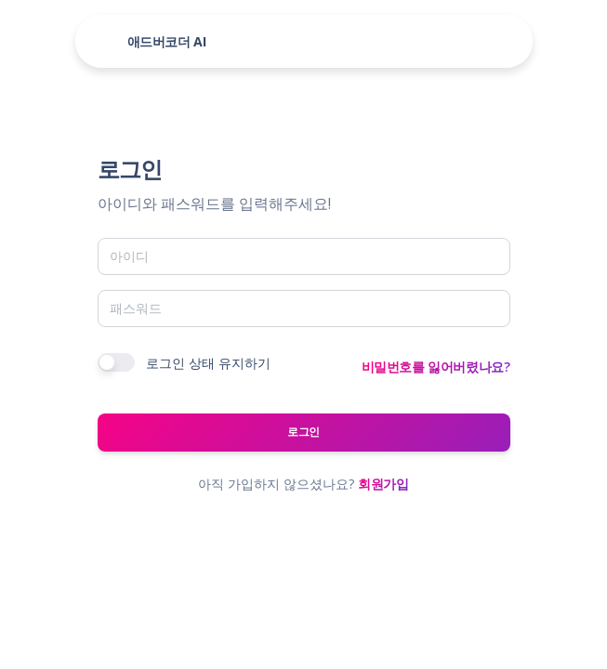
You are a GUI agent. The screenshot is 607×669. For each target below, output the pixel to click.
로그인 (303, 431)
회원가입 (383, 483)
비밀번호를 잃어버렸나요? (436, 366)
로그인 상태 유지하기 (208, 363)
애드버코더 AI (166, 41)
